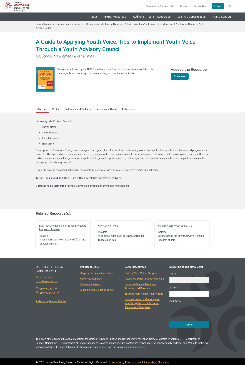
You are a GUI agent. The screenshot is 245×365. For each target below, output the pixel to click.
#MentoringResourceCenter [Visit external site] (52, 301)
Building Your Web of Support (141, 273)
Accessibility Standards (156, 361)
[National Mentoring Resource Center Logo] (17, 6)
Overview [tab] (42, 109)
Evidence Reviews (90, 284)
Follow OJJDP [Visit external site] (46, 288)
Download (179, 76)
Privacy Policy (117, 361)
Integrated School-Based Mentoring (144, 279)
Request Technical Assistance (96, 273)
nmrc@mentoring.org (47, 281)
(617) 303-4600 (44, 277)
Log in (217, 6)
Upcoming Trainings (91, 279)
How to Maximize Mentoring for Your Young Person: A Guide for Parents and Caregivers (142, 303)
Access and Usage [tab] (106, 109)
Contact (183, 6)
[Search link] (230, 6)
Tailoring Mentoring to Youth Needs (144, 293)
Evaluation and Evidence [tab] (78, 109)
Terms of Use (134, 361)
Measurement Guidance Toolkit (97, 290)
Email (173, 287)
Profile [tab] (56, 109)
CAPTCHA (175, 301)
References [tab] (128, 109)
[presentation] (193, 311)
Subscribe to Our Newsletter (159, 6)
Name (173, 273)
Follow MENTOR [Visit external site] (47, 292)
